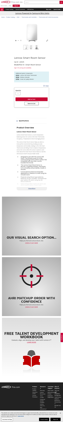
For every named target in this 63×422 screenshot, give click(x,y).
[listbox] (31, 47)
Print (46, 86)
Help (10, 5)
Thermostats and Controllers (29, 17)
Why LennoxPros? (43, 408)
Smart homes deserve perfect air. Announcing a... (58, 400)
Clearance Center (34, 392)
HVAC (18, 17)
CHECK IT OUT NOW (31, 243)
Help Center (51, 390)
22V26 (17, 77)
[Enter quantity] (18, 93)
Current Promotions (20, 9)
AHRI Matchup (30, 9)
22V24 (17, 75)
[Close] (60, 417)
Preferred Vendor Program (42, 401)
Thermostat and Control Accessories (48, 17)
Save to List (31, 103)
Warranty (42, 390)
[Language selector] (21, 2)
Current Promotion (34, 396)
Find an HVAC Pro (42, 404)
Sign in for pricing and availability (22, 68)
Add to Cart (31, 99)
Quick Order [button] (57, 9)
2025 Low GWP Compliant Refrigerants (58, 393)
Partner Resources (42, 393)
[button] (61, 2)
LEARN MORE (31, 342)
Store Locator (4, 5)
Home (3, 17)
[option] (25, 47)
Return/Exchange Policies (51, 393)
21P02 (17, 79)
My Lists (48, 9)
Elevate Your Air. (58, 406)
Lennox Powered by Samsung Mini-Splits (32, 13)
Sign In (16, 5)
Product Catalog (9, 9)
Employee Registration (51, 396)
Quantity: (18, 90)
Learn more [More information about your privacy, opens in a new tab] (21, 420)
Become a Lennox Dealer (42, 412)
